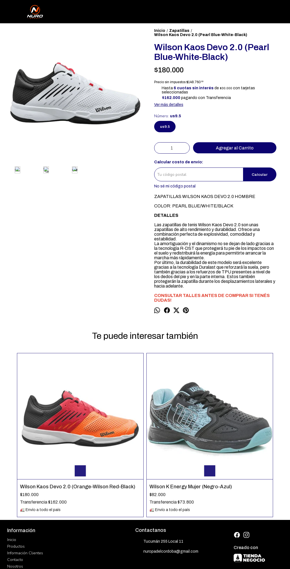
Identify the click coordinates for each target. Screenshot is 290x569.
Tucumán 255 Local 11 (159, 482)
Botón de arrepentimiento (190, 553)
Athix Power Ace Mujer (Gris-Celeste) (240, 363)
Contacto (15, 500)
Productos (16, 487)
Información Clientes (25, 494)
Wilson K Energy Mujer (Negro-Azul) (110, 424)
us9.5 (165, 127)
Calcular (260, 174)
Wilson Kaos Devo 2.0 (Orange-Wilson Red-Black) (45, 424)
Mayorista (15, 514)
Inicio (11, 480)
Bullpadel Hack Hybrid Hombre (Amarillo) (174, 424)
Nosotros (15, 507)
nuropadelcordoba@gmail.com (166, 492)
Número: (167, 116)
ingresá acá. (166, 553)
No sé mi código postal (175, 186)
